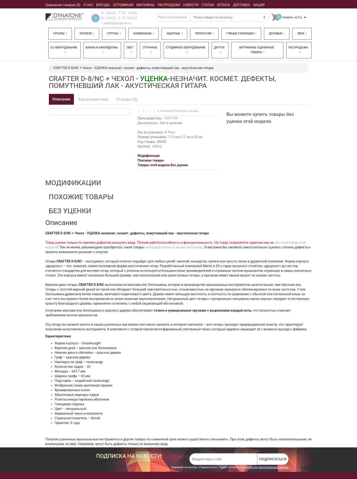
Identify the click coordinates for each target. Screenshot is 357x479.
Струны (114, 33)
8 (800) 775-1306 (119, 13)
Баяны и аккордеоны (102, 50)
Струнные (149, 50)
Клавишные (143, 33)
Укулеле (86, 33)
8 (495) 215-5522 (119, 18)
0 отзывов (164, 111)
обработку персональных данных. (266, 467)
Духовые (277, 33)
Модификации (149, 156)
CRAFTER (171, 118)
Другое (219, 50)
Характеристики (93, 99)
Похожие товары (151, 160)
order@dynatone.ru (116, 23)
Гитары (60, 33)
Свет (129, 50)
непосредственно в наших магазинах (174, 247)
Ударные (174, 33)
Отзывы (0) (126, 99)
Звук (302, 33)
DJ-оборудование (63, 50)
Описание (61, 99)
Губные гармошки (241, 33)
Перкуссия (204, 33)
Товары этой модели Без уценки (163, 165)
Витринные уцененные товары (256, 50)
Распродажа (298, 50)
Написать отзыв (186, 111)
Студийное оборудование (186, 50)
